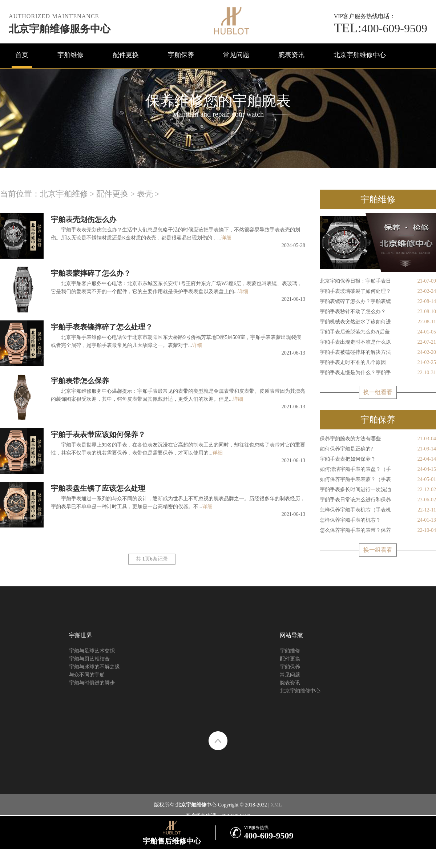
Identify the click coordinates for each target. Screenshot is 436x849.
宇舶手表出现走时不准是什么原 (378, 342)
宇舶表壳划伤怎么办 (83, 219)
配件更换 (126, 54)
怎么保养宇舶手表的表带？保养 (378, 530)
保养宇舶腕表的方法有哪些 (378, 439)
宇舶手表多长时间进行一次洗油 (378, 490)
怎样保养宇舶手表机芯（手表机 (378, 510)
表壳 (145, 193)
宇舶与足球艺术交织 (92, 651)
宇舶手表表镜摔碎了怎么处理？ (102, 327)
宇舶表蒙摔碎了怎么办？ (91, 273)
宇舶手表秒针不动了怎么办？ (378, 312)
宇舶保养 (181, 54)
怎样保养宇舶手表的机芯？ (378, 520)
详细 (226, 237)
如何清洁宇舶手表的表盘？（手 (378, 469)
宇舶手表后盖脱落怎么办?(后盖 (378, 332)
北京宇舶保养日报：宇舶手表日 (378, 281)
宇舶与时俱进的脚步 (92, 683)
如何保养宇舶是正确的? (378, 449)
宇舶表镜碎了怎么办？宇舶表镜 (378, 301)
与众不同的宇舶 (87, 675)
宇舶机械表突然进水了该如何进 (378, 322)
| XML (274, 805)
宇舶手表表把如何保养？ (378, 459)
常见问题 (236, 54)
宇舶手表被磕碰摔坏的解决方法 (378, 352)
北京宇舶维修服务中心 (59, 29)
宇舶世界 (80, 635)
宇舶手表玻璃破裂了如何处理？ (378, 291)
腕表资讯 (291, 54)
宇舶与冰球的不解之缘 (94, 667)
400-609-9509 (380, 28)
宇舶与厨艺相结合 (89, 659)
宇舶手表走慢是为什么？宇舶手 (378, 373)
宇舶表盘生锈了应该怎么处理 (98, 488)
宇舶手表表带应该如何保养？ (98, 434)
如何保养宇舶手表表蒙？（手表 (378, 479)
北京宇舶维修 (64, 193)
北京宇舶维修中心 (360, 54)
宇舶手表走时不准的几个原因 (378, 362)
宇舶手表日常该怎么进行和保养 (378, 500)
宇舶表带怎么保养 (80, 381)
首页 (21, 54)
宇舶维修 (70, 54)
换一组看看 (377, 392)
